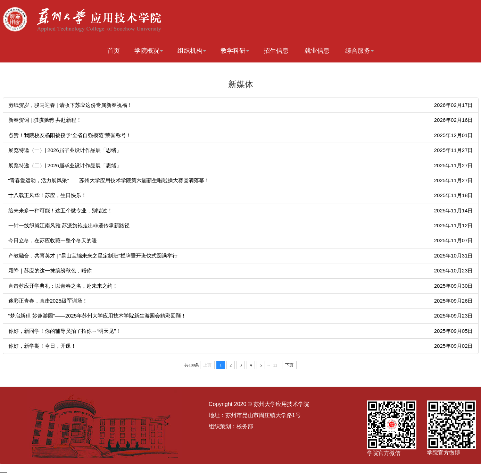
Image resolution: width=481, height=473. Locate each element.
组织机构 (191, 50)
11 (275, 365)
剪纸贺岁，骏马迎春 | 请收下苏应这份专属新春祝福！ (70, 105)
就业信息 (317, 50)
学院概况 (148, 50)
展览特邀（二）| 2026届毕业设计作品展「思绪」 (65, 165)
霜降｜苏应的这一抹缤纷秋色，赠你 (50, 270)
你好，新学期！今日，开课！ (42, 346)
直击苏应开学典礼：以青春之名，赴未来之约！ (63, 286)
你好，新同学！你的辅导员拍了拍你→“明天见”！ (64, 331)
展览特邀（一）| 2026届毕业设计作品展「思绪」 (65, 150)
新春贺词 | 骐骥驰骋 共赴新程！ (45, 120)
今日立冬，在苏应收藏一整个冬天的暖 (52, 240)
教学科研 (235, 50)
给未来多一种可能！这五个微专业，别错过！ (60, 210)
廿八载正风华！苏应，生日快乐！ (47, 195)
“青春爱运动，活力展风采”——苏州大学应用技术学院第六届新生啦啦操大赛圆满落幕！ (109, 180)
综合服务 (359, 50)
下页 (289, 365)
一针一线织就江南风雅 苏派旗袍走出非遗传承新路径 (69, 225)
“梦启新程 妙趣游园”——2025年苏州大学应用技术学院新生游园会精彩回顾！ (97, 316)
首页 (113, 50)
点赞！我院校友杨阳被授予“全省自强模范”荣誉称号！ (70, 135)
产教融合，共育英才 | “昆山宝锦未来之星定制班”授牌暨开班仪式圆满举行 (92, 256)
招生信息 (276, 50)
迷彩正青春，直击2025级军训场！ (48, 301)
